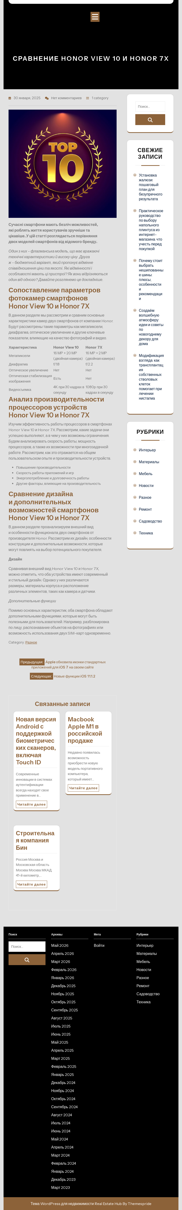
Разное (31, 642)
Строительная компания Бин (35, 840)
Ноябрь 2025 (62, 993)
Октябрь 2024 (63, 1098)
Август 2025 (61, 1018)
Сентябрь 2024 (64, 1106)
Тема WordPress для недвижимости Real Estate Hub (76, 1203)
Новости (146, 485)
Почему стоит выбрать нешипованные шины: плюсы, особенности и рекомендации (151, 279)
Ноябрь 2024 (62, 1090)
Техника (146, 533)
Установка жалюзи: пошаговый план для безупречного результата (150, 187)
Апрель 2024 (62, 1147)
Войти (99, 945)
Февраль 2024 (63, 1163)
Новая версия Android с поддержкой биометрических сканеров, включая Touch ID (36, 741)
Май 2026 (59, 945)
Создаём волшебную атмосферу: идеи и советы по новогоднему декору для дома (151, 327)
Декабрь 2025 (63, 985)
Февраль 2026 (64, 969)
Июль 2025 (61, 1026)
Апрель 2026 (62, 953)
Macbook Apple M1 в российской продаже (85, 730)
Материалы (149, 461)
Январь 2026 (62, 977)
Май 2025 (59, 1042)
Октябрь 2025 (63, 1002)
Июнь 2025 (61, 1034)
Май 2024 (59, 1139)
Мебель (145, 473)
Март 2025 (60, 1058)
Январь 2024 (62, 1171)
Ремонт (145, 509)
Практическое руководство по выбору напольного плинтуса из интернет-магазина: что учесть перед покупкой (151, 229)
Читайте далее (31, 804)
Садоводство (150, 521)
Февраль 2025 (63, 1066)
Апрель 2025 (62, 1050)
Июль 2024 (60, 1123)
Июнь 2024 (60, 1131)
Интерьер (147, 450)
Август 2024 (61, 1114)
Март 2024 (60, 1155)
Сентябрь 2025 (64, 1010)
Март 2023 (60, 1187)
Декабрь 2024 (63, 1082)
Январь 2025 (62, 1074)
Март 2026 (60, 961)
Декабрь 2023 (63, 1179)
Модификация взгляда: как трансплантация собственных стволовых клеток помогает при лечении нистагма (151, 377)
